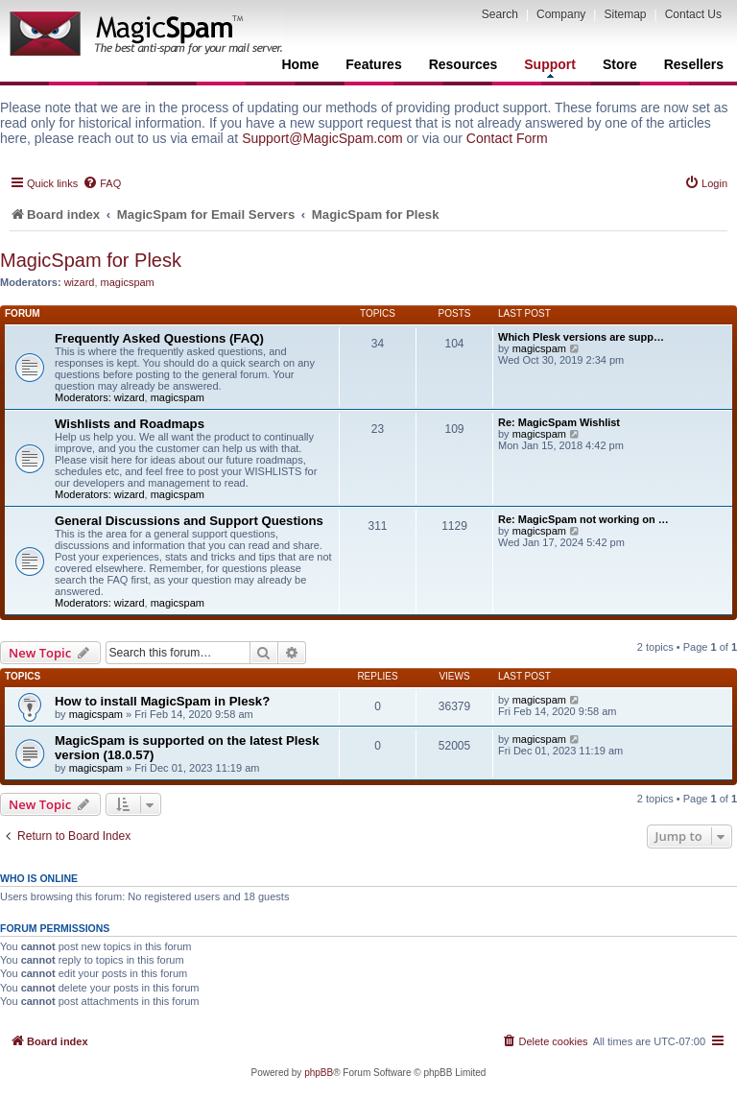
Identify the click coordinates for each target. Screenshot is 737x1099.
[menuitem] (102, 183)
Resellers (694, 64)
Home (300, 64)
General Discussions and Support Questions (189, 521)
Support (550, 67)
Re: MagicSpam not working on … (583, 519)
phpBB (318, 1072)
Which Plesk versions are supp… (581, 337)
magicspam (128, 282)
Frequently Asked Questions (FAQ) (159, 338)
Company (560, 14)
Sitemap (625, 14)
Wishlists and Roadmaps (129, 424)
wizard (79, 282)
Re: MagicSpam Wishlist (559, 422)
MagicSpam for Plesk (90, 260)
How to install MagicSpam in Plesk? (162, 701)
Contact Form (507, 138)
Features (373, 64)
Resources (463, 64)
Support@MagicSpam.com (322, 138)
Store (620, 64)
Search (500, 14)
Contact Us (693, 14)
